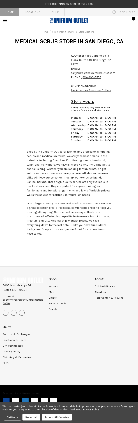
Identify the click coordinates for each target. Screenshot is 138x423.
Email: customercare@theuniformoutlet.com (23, 300)
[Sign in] (122, 20)
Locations (32, 12)
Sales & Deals (57, 303)
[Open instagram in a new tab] (22, 313)
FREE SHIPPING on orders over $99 (69, 4)
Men (51, 292)
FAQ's (6, 363)
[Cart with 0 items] (132, 20)
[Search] (14, 20)
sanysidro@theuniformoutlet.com (93, 73)
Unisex (53, 297)
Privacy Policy (11, 351)
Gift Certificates (105, 286)
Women (53, 286)
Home (9, 12)
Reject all (31, 417)
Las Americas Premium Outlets (91, 90)
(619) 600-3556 (91, 77)
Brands (53, 309)
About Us (100, 292)
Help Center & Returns (109, 297)
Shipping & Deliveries (17, 357)
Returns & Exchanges (16, 334)
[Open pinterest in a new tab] (14, 313)
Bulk (55, 12)
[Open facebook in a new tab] (5, 313)
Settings (12, 417)
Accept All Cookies (57, 417)
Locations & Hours (14, 340)
